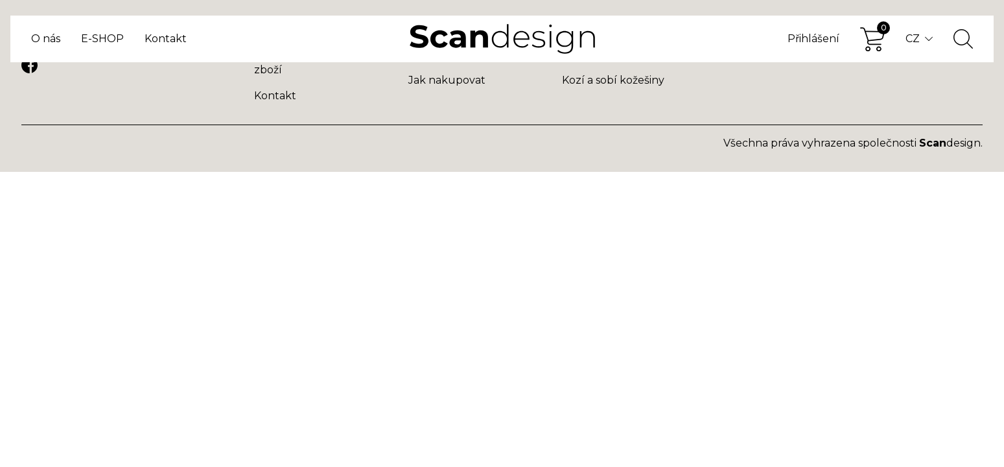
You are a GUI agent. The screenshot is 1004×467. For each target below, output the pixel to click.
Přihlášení (813, 38)
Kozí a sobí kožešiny (613, 80)
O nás (45, 38)
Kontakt (166, 38)
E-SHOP (102, 38)
